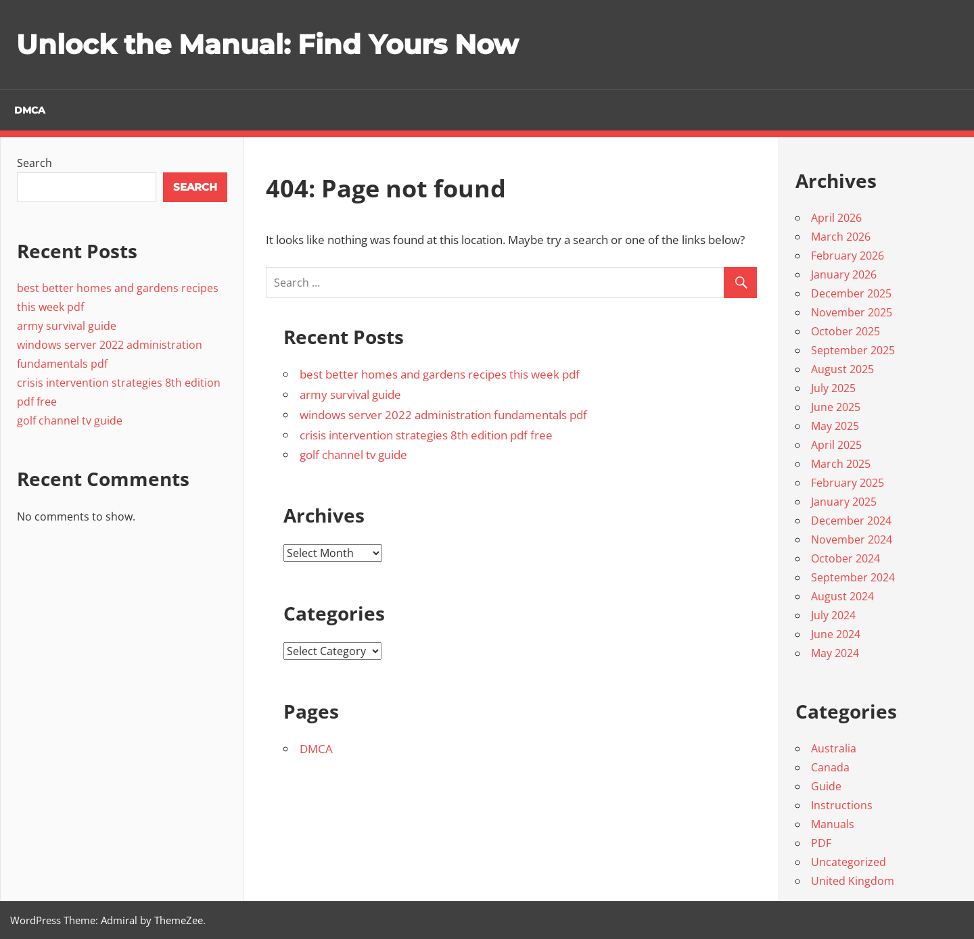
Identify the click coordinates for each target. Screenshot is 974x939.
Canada (830, 767)
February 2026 (847, 255)
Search (34, 162)
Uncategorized (848, 861)
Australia (833, 748)
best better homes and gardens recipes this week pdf (440, 374)
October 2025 (845, 331)
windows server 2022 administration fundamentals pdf (443, 414)
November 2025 (851, 312)
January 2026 (844, 274)
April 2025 (836, 444)
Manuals (832, 824)
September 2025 (853, 350)
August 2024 (842, 596)
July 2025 (833, 388)
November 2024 (851, 539)
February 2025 (847, 482)
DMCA (29, 110)
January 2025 (844, 501)
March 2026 (841, 236)
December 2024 (851, 520)
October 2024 (845, 558)
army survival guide (350, 394)
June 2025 (835, 407)
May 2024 (835, 653)
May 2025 (835, 425)
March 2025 (841, 463)
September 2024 (853, 577)
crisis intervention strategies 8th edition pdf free (426, 434)
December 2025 (851, 293)
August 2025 (842, 369)
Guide (826, 786)
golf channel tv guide (353, 454)
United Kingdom (852, 880)
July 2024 (833, 615)
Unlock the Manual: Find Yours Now (267, 44)
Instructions (842, 805)
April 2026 (836, 217)
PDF (821, 843)
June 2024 (835, 634)
